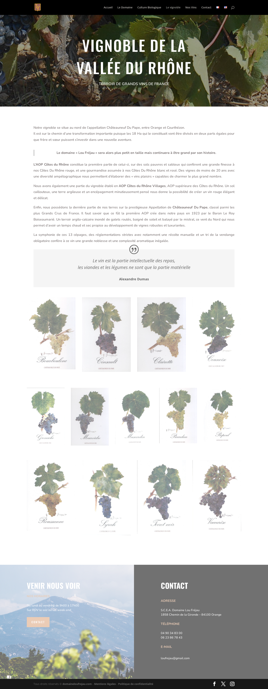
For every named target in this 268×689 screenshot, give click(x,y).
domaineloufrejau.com (77, 684)
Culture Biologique (149, 7)
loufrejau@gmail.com (175, 658)
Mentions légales (105, 684)
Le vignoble (173, 7)
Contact (206, 7)
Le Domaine (125, 7)
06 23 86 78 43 (171, 638)
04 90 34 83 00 (171, 633)
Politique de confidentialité (135, 684)
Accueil (108, 7)
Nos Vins (191, 7)
